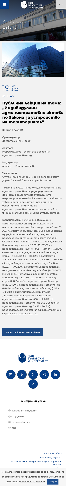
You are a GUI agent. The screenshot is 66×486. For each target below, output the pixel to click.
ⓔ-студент (16, 416)
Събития (18, 22)
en (61, 4)
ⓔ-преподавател (19, 422)
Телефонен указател (50, 457)
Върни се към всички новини (23, 332)
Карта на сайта (53, 453)
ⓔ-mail (12, 427)
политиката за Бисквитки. (32, 481)
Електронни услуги (33, 401)
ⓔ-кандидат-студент (22, 410)
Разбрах (53, 481)
